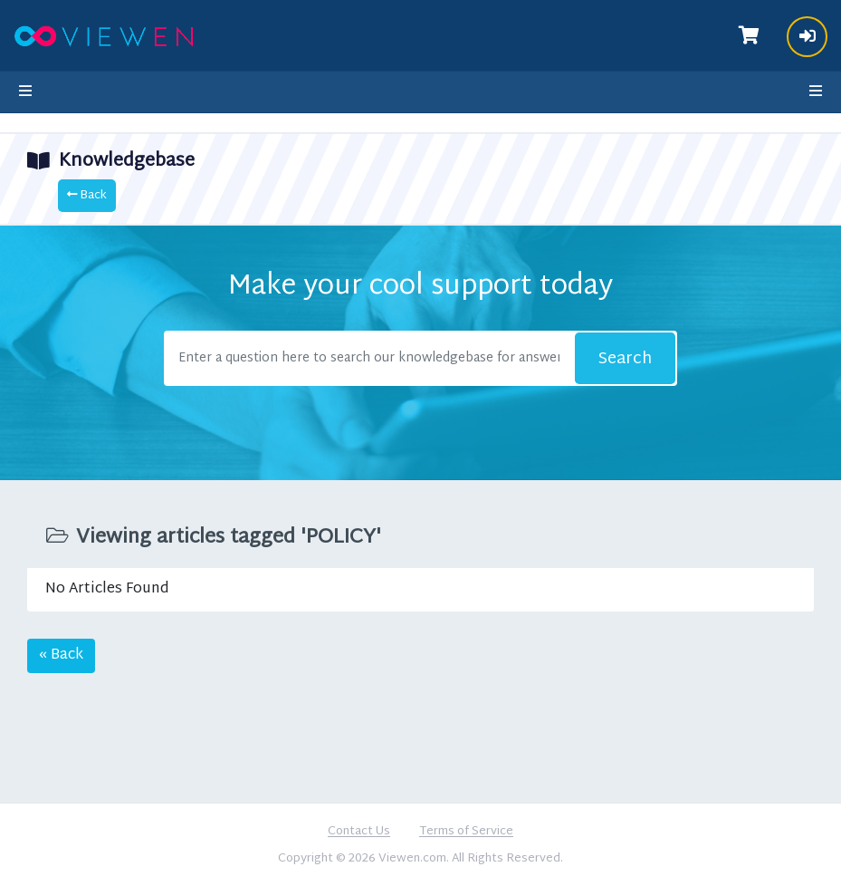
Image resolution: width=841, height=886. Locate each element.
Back (87, 196)
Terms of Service (466, 832)
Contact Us (359, 832)
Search (625, 359)
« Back (61, 655)
